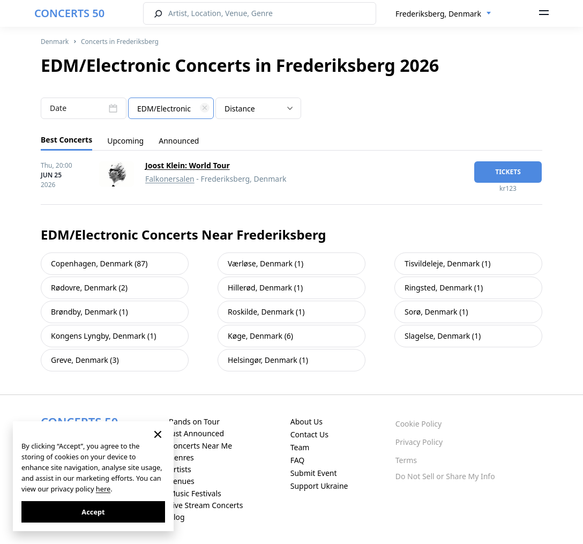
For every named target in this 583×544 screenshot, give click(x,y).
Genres (181, 457)
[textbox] (171, 109)
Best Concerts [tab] (66, 140)
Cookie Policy (418, 424)
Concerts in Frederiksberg (120, 41)
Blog (177, 517)
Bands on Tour (194, 421)
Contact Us (309, 434)
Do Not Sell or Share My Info (445, 476)
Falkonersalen (170, 179)
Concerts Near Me (200, 446)
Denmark (55, 41)
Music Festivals (195, 493)
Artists (180, 469)
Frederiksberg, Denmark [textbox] (438, 14)
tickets (508, 171)
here (103, 489)
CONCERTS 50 (69, 13)
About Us (306, 421)
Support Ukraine (319, 486)
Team (300, 447)
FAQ (297, 460)
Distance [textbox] (240, 108)
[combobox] (443, 14)
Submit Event (313, 473)
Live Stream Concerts (206, 505)
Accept (92, 512)
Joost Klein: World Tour (187, 165)
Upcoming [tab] (125, 141)
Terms (406, 460)
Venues (182, 481)
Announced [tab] (179, 141)
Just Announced (196, 433)
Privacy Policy (419, 442)
